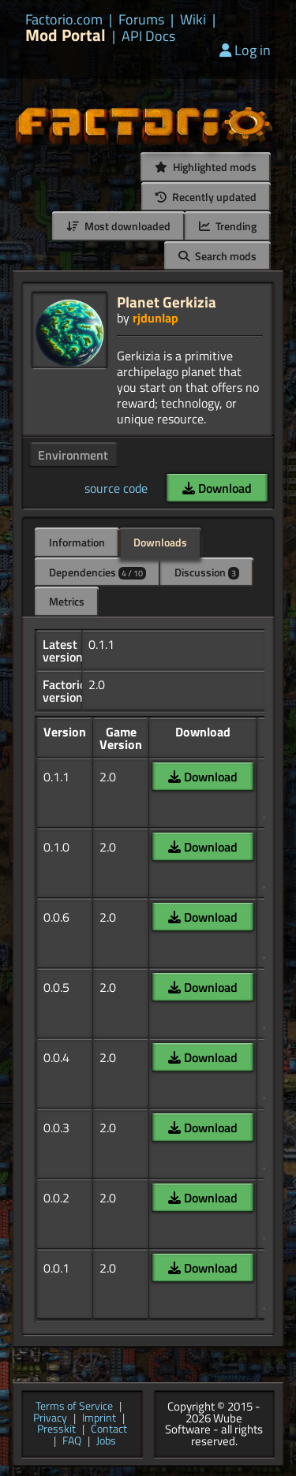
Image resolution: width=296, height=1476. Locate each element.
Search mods (217, 256)
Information (77, 542)
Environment (73, 454)
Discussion (206, 572)
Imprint (99, 1419)
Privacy (50, 1419)
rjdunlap (155, 317)
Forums (141, 20)
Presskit (56, 1430)
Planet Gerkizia (166, 301)
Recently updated (206, 196)
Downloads (160, 542)
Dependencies (97, 572)
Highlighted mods (206, 166)
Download (217, 488)
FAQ (71, 1442)
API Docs (148, 36)
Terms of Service (74, 1407)
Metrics (66, 601)
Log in (245, 50)
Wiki (193, 20)
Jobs (106, 1442)
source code (116, 488)
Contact (109, 1430)
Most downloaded (118, 226)
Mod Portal (65, 35)
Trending (228, 226)
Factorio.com (64, 20)
